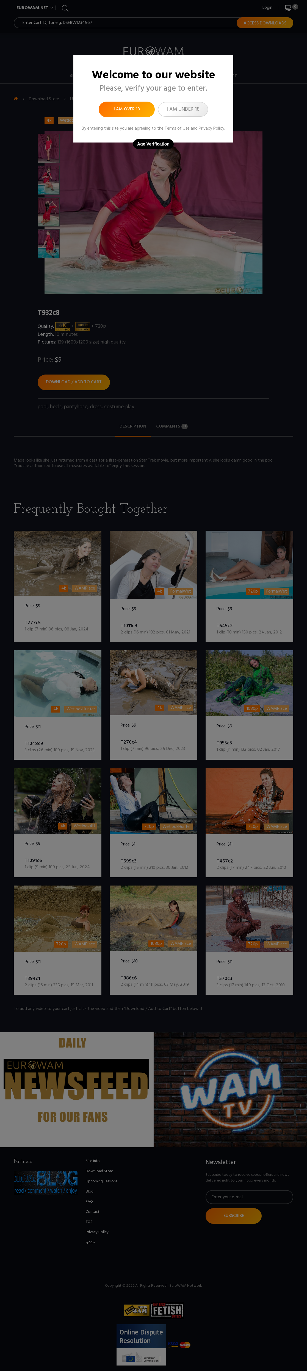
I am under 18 (183, 109)
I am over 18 (127, 109)
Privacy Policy (211, 128)
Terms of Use (177, 128)
